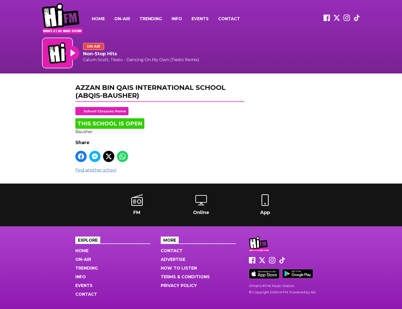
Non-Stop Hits (100, 54)
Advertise (173, 259)
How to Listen (179, 268)
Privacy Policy (179, 285)
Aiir (313, 292)
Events (200, 18)
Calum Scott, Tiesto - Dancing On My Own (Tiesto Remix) (141, 59)
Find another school (95, 170)
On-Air (122, 18)
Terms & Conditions (185, 276)
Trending (150, 18)
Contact (229, 18)
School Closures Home (105, 111)
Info (177, 18)
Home (98, 18)
